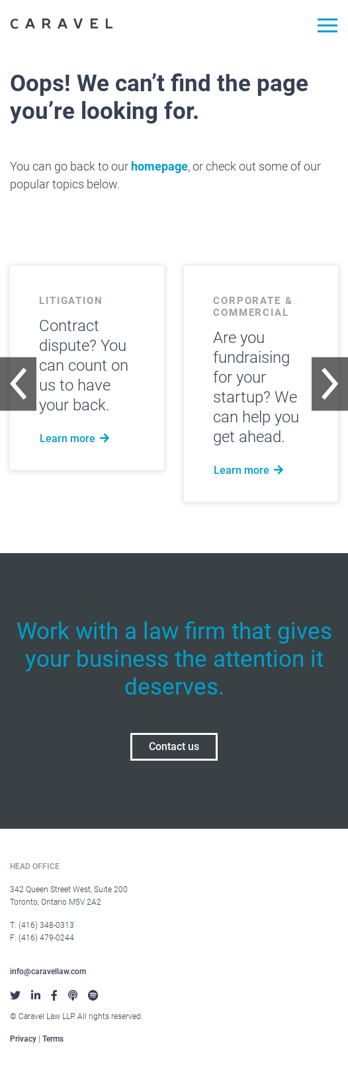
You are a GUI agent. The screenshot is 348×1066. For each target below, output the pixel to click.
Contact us (174, 746)
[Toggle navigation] (322, 28)
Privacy (23, 1039)
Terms (53, 1039)
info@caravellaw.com (48, 971)
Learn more (76, 438)
